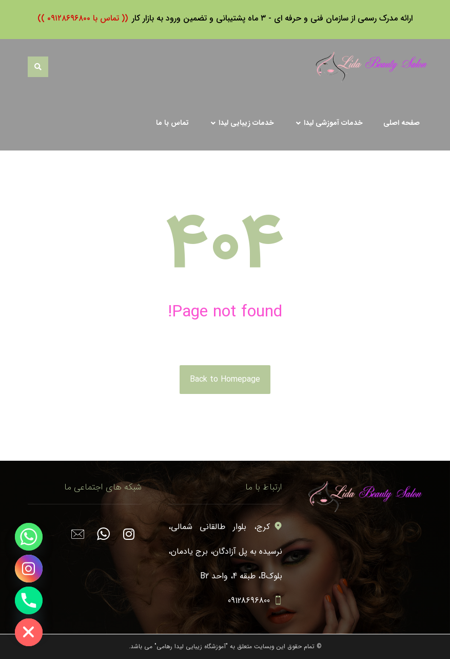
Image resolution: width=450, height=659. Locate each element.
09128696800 (255, 600)
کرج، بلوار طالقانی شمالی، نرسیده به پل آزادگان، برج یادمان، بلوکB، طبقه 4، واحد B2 (225, 551)
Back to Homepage (225, 379)
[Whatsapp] (29, 537)
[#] (129, 527)
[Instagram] (29, 568)
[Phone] (29, 600)
